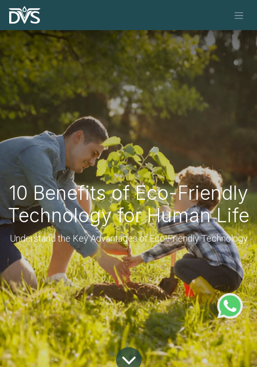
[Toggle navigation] (238, 15)
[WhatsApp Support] (230, 304)
